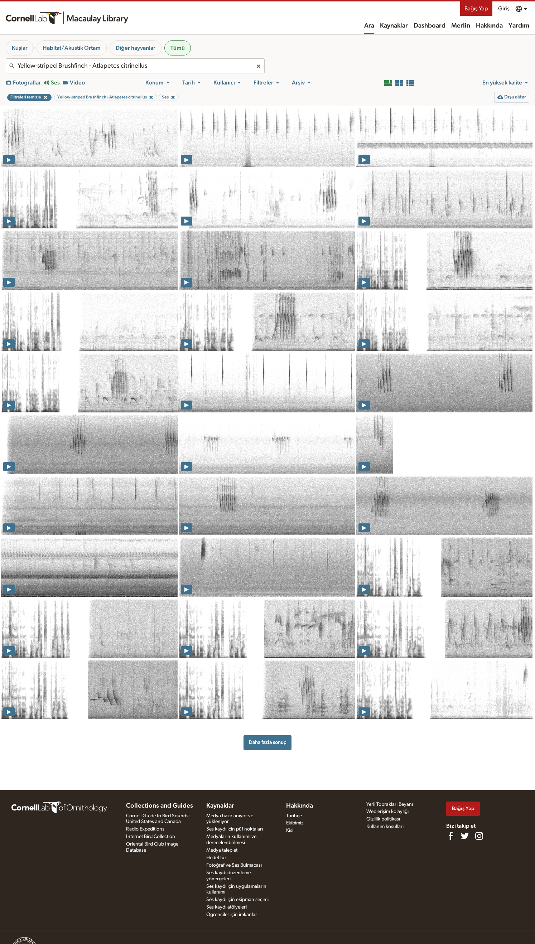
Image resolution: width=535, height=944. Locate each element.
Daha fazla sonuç (267, 742)
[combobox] (135, 66)
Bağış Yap (476, 8)
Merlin (460, 26)
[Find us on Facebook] (450, 836)
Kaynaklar (394, 26)
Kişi (289, 830)
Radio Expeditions (145, 829)
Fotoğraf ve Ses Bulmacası (234, 865)
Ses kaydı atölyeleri (226, 907)
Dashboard (429, 26)
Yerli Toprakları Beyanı (389, 804)
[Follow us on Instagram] (479, 836)
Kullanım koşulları (385, 826)
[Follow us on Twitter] (465, 836)
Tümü (177, 48)
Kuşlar (20, 48)
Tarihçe (294, 815)
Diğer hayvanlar (135, 48)
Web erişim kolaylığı (387, 811)
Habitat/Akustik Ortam (72, 48)
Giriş (504, 8)
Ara (369, 26)
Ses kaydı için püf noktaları (234, 829)
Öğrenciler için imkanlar (231, 914)
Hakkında (489, 26)
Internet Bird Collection (150, 836)
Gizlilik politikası (383, 819)
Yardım (519, 26)
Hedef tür (216, 857)
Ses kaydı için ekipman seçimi (237, 899)
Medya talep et (221, 850)
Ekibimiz (294, 823)
